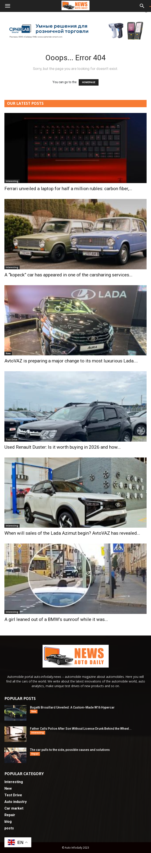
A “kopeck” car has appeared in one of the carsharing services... (68, 274)
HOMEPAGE (88, 82)
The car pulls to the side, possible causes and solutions (70, 750)
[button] (7, 6)
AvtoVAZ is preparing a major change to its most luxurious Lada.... (71, 361)
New (8, 353)
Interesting (12, 181)
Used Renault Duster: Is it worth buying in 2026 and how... (62, 447)
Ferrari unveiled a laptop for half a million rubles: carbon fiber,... (68, 188)
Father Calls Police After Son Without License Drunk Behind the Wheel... (81, 728)
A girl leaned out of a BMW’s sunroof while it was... (56, 619)
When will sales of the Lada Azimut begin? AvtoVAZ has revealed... (72, 533)
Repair (35, 753)
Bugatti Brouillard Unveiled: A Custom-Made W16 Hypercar (72, 707)
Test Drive (11, 439)
